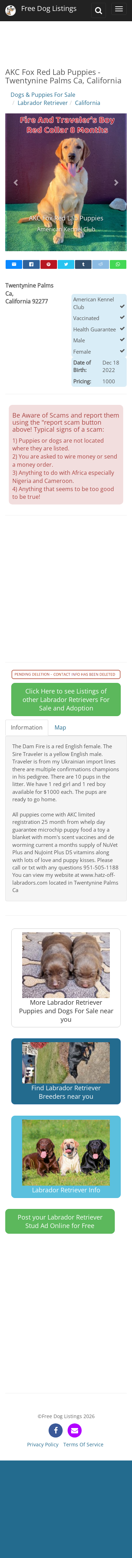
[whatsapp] (118, 264)
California (87, 103)
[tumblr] (83, 264)
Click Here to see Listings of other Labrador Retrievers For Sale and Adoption (66, 699)
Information (27, 727)
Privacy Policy (42, 1444)
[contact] (75, 1430)
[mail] (14, 264)
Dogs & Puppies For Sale (43, 95)
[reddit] (100, 264)
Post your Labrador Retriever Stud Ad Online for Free (60, 1221)
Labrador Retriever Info (66, 1157)
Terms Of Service (83, 1444)
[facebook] (31, 264)
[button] (16, 182)
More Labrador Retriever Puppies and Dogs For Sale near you (66, 978)
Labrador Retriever (43, 103)
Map (60, 727)
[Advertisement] (66, 39)
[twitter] (66, 264)
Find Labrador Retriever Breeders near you (66, 1071)
